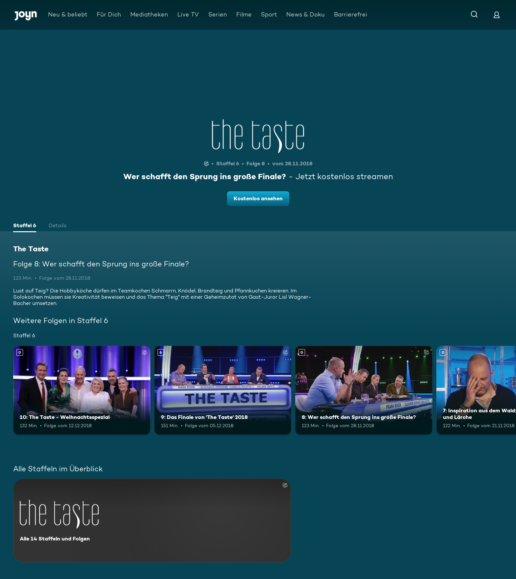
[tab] (25, 226)
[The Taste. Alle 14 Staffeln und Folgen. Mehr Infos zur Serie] (152, 521)
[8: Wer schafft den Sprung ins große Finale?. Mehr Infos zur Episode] (363, 390)
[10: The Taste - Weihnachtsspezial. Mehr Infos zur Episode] (81, 390)
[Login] (496, 14)
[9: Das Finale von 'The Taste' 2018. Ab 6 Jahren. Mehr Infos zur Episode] (223, 390)
